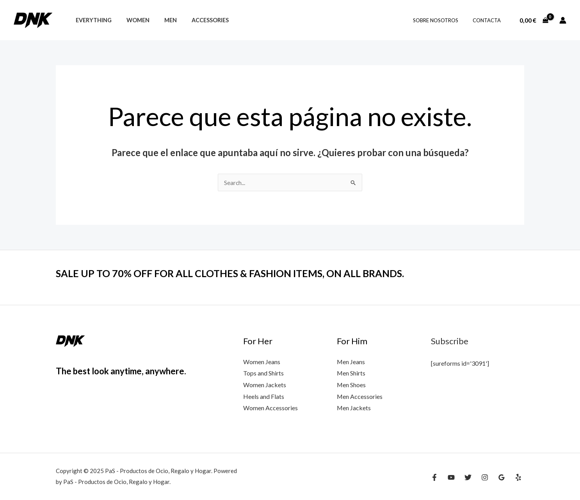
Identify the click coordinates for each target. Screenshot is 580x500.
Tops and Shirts (263, 373)
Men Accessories (360, 396)
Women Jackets (264, 384)
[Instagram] (484, 477)
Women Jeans (261, 361)
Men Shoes (351, 384)
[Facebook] (434, 477)
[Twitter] (467, 477)
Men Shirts (351, 373)
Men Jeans (351, 361)
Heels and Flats (263, 396)
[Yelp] (518, 477)
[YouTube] (451, 477)
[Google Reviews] (501, 477)
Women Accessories (270, 408)
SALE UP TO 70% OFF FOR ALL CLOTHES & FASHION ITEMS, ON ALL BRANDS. (237, 273)
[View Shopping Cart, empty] (534, 20)
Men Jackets (354, 408)
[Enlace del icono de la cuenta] (562, 20)
